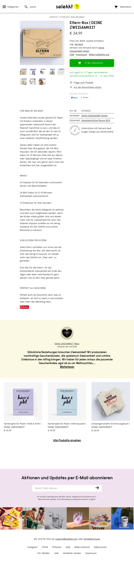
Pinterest (56, 547)
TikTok (45, 547)
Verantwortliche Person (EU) (95, 120)
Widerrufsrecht (82, 547)
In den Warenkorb (94, 63)
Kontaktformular (92, 539)
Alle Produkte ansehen (67, 440)
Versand (79, 44)
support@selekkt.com (66, 539)
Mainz (76, 344)
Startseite (53, 17)
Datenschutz (100, 547)
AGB (68, 547)
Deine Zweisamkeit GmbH (94, 116)
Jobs (56, 553)
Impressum (91, 553)
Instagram (32, 547)
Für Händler (43, 553)
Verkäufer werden (72, 553)
